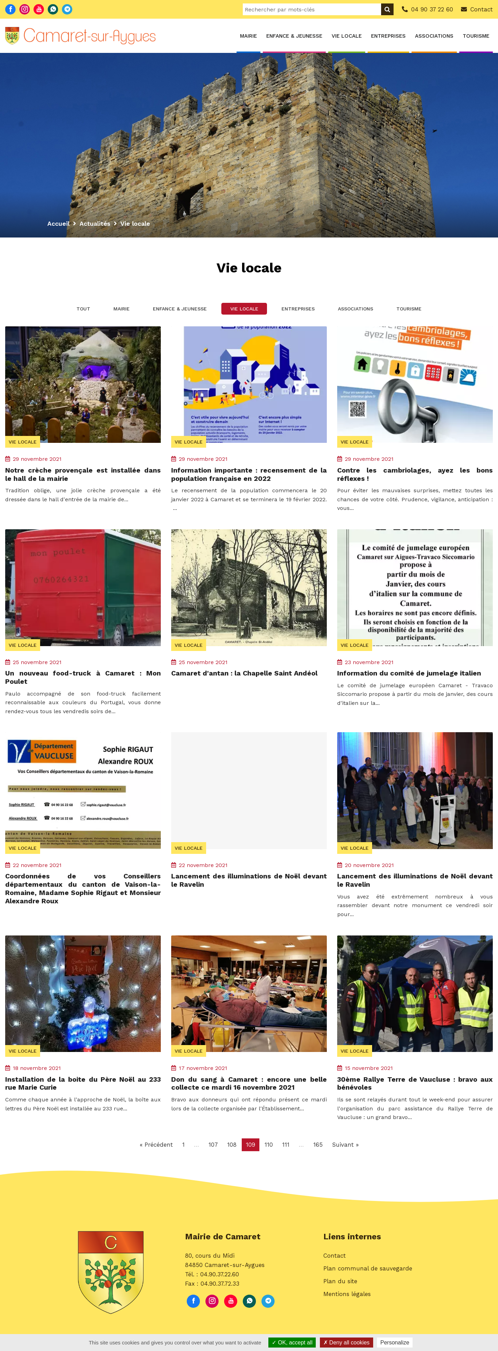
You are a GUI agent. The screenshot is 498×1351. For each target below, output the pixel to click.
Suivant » (345, 1146)
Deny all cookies (346, 1342)
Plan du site (340, 1283)
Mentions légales (347, 1296)
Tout (75, 310)
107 (213, 1146)
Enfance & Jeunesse (294, 36)
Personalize (394, 1342)
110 (269, 1146)
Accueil (58, 223)
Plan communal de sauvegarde (367, 1271)
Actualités (95, 223)
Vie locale (347, 36)
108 (232, 1146)
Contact (334, 1258)
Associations (434, 36)
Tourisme (476, 36)
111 (285, 1146)
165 (318, 1146)
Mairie (248, 36)
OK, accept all (292, 1342)
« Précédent (156, 1146)
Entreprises (388, 36)
